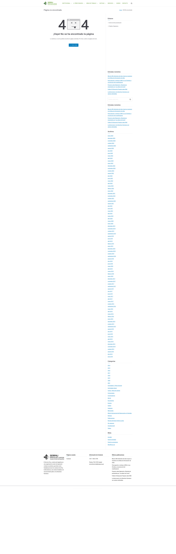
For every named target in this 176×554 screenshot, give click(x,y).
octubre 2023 (111, 143)
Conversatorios (111, 395)
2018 (109, 375)
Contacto (68, 458)
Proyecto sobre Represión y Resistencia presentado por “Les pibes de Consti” (117, 85)
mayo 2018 (110, 266)
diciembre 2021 (111, 193)
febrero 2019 (111, 243)
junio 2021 (110, 208)
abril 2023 (110, 158)
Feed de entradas (112, 439)
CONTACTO (125, 3)
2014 (109, 365)
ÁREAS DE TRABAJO (92, 3)
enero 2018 (110, 276)
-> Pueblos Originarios (113, 26)
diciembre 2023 (111, 138)
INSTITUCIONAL (67, 3)
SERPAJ (84, 488)
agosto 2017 (111, 288)
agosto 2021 (111, 203)
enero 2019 (110, 246)
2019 (109, 378)
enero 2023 (110, 163)
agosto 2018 (111, 258)
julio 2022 (110, 176)
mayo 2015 (110, 336)
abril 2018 (110, 268)
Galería (109, 405)
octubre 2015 (111, 324)
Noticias (110, 415)
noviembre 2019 (111, 228)
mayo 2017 (110, 296)
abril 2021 (110, 213)
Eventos (110, 403)
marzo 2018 (111, 271)
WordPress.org (111, 444)
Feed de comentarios (113, 442)
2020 (109, 380)
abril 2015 (110, 339)
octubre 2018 (111, 253)
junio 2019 (110, 238)
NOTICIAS (103, 3)
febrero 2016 (111, 316)
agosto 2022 (111, 173)
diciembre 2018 (111, 248)
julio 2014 (110, 354)
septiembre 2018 (112, 256)
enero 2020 (110, 223)
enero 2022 (110, 191)
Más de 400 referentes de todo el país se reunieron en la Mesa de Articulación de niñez (120, 77)
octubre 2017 (111, 283)
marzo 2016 (111, 314)
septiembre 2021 (112, 201)
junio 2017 (110, 293)
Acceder (110, 437)
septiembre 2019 (112, 233)
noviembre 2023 (111, 140)
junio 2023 (110, 153)
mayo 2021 (110, 211)
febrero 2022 (111, 188)
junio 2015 (110, 334)
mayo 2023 (110, 155)
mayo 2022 (110, 181)
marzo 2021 (111, 216)
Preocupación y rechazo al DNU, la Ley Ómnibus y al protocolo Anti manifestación (119, 81)
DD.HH (109, 398)
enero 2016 (110, 319)
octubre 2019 (111, 231)
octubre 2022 (111, 170)
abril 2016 (110, 311)
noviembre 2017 (111, 281)
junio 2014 (110, 356)
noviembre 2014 (111, 346)
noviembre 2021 (111, 196)
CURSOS (118, 3)
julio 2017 (110, 291)
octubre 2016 (111, 304)
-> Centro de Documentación (114, 22)
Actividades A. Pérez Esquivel (115, 385)
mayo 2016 (110, 309)
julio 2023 (110, 150)
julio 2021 (110, 206)
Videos (109, 428)
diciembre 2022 (111, 165)
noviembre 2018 (111, 251)
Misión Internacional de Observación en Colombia (120, 413)
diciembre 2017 (111, 278)
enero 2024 (110, 135)
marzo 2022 (111, 186)
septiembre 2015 (112, 326)
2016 (109, 370)
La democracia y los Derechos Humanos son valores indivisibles (118, 92)
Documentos (111, 400)
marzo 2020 (111, 221)
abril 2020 (110, 218)
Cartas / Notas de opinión (114, 390)
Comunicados (111, 393)
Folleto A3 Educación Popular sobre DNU (117, 89)
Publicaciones (111, 418)
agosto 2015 (111, 329)
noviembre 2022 (111, 168)
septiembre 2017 (112, 286)
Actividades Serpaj (112, 388)
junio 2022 (110, 178)
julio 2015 (110, 331)
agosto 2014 (111, 351)
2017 (109, 373)
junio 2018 (110, 263)
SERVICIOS (111, 3)
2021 (109, 383)
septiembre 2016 (112, 306)
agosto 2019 (111, 236)
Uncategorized (111, 425)
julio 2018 (110, 261)
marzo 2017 (111, 301)
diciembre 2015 (111, 321)
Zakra (94, 488)
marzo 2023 (111, 160)
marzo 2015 (111, 341)
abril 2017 (110, 299)
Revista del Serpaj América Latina (116, 420)
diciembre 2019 (111, 226)
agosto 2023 (111, 148)
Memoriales (110, 410)
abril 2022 (110, 183)
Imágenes (110, 408)
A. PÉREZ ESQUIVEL (79, 3)
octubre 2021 (111, 198)
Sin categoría (111, 423)
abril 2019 (110, 241)
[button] (71, 3)
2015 (109, 368)
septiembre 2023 (112, 145)
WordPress (99, 488)
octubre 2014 (111, 349)
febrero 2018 (111, 273)
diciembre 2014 (111, 344)
